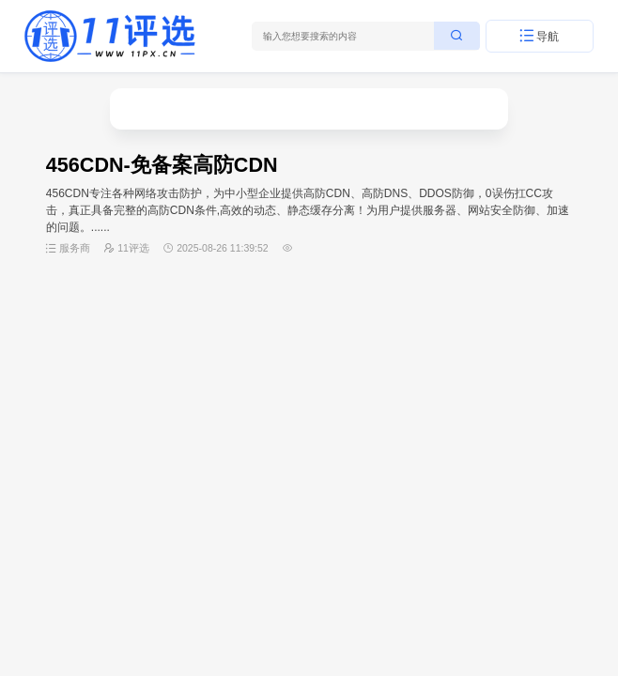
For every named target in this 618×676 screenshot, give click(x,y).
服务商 (74, 248)
